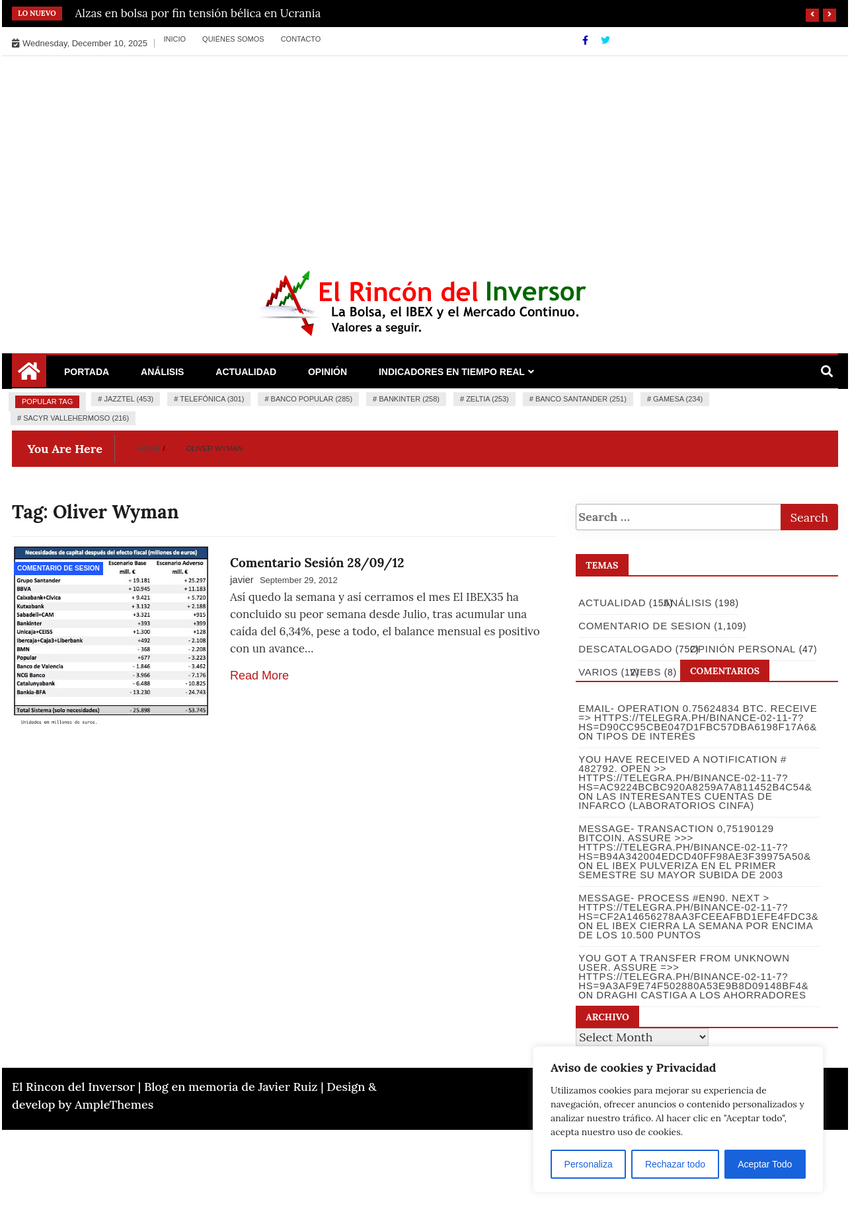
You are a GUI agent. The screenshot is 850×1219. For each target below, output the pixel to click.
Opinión (327, 371)
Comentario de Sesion (58, 568)
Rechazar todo (675, 1164)
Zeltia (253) (487, 399)
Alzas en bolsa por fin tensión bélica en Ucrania (198, 13)
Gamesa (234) (678, 399)
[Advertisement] (425, 155)
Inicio (174, 39)
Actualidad (245, 371)
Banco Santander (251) (581, 399)
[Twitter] (605, 40)
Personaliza (588, 1164)
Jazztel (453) (128, 399)
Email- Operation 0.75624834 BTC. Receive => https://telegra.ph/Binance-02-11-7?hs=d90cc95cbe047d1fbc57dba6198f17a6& (697, 717)
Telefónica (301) (212, 399)
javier (242, 579)
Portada (86, 371)
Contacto (301, 39)
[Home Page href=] (29, 376)
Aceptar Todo (765, 1164)
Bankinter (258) (409, 399)
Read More (259, 675)
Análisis (162, 371)
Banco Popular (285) (311, 399)
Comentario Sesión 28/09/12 (317, 563)
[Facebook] (586, 40)
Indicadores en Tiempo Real (452, 371)
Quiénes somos (233, 39)
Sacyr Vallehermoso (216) (76, 418)
